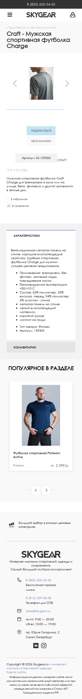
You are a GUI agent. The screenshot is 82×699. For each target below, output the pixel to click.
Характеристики (27, 235)
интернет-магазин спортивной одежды (37, 666)
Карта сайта (16, 672)
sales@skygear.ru (38, 611)
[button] (36, 490)
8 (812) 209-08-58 (38, 598)
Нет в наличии (41, 141)
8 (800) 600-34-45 (41, 4)
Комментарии (25, 347)
